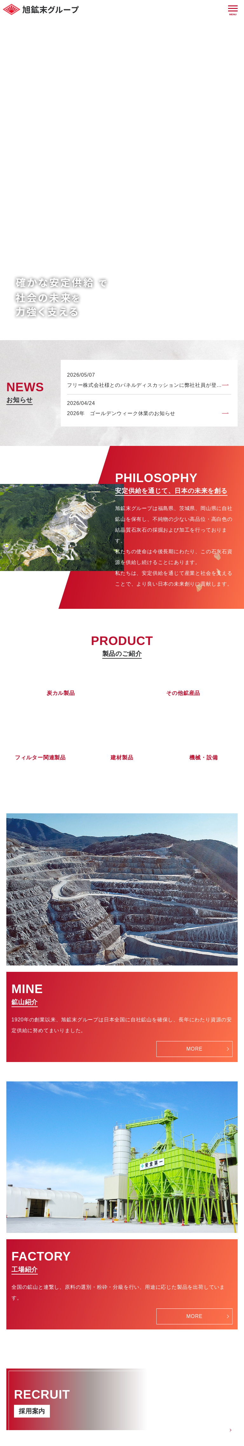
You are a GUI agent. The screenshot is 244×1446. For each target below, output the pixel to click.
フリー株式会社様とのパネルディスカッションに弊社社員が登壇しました (149, 185)
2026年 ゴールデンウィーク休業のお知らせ (121, 213)
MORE (194, 848)
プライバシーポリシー (156, 1415)
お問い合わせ (103, 1415)
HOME (69, 1415)
